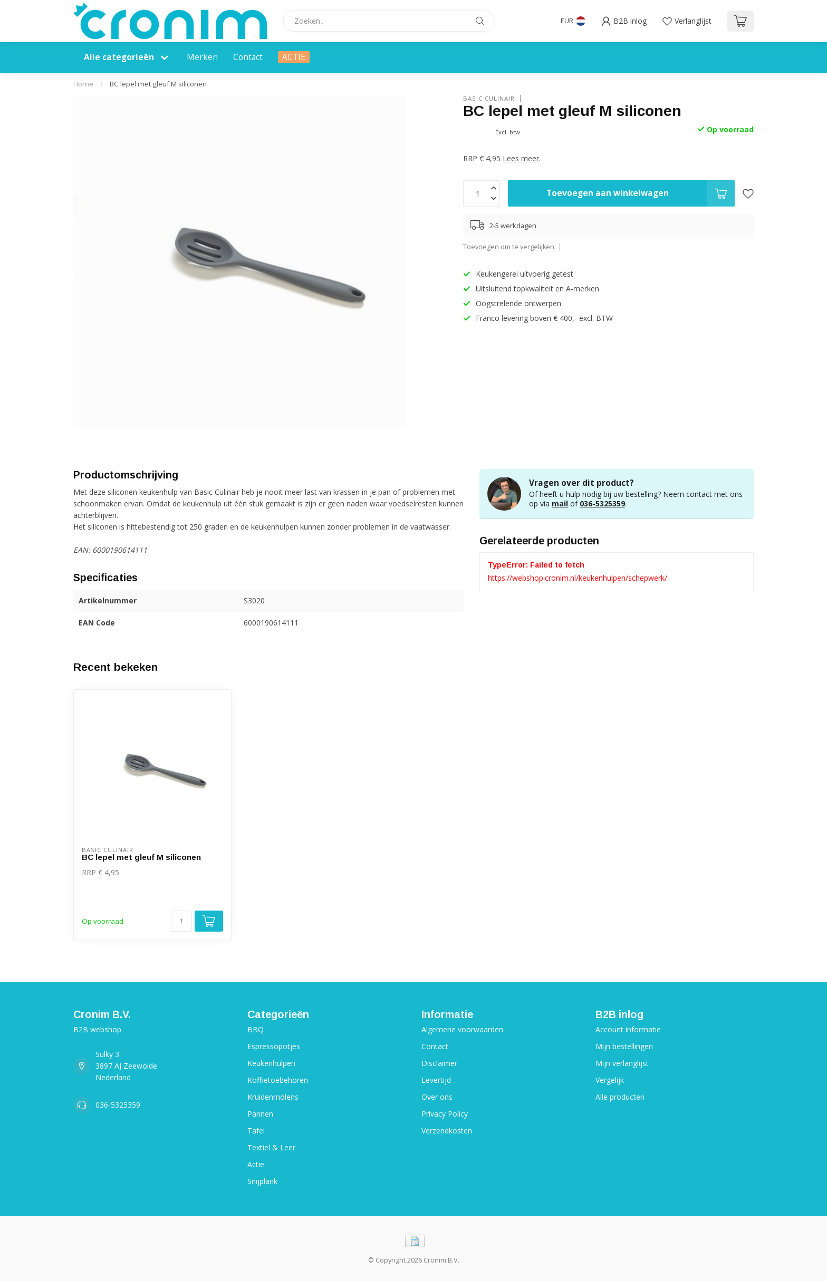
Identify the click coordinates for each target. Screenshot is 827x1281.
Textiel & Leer (271, 1147)
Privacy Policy (444, 1114)
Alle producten (620, 1097)
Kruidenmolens (273, 1097)
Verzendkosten (446, 1131)
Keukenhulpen (271, 1063)
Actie (255, 1164)
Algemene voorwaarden (462, 1029)
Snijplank (262, 1181)
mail (560, 503)
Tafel (256, 1131)
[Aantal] (181, 921)
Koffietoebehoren (277, 1080)
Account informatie (628, 1029)
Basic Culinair (489, 98)
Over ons (437, 1097)
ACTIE (293, 57)
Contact (248, 57)
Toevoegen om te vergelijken (508, 246)
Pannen (260, 1114)
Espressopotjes (273, 1046)
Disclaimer (439, 1063)
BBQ (255, 1029)
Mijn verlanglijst (622, 1063)
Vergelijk (609, 1080)
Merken (202, 57)
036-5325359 (602, 503)
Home (83, 84)
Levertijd (436, 1080)
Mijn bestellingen (624, 1046)
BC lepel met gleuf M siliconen (158, 84)
